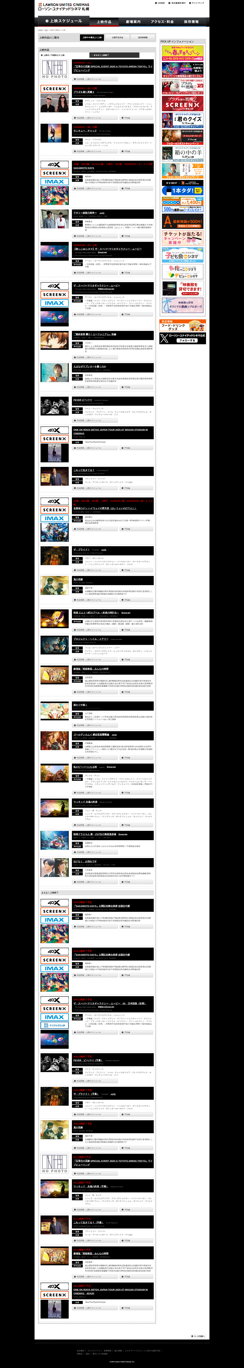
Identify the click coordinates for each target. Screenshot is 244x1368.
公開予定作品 (117, 37)
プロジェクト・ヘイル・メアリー (90, 639)
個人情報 (118, 1351)
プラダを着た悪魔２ (83, 92)
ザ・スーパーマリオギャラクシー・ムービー (96, 285)
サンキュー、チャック (85, 130)
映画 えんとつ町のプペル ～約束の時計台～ (96, 612)
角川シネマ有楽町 (100, 1354)
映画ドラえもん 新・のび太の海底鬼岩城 (94, 834)
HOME (40, 30)
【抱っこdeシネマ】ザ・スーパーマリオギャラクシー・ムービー (107, 249)
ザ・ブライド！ (81, 549)
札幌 (46, 30)
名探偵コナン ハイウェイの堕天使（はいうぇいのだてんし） (105, 508)
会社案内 (80, 1351)
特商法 (79, 1354)
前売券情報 (143, 37)
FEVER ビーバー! (82, 400)
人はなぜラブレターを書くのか (89, 366)
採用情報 (107, 1351)
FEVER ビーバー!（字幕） (88, 1060)
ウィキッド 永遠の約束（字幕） (90, 1186)
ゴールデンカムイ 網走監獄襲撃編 (91, 734)
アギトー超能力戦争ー (85, 212)
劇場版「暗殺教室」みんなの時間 (90, 668)
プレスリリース (94, 1351)
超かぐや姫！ (80, 704)
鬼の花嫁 (78, 579)
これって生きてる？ (83, 470)
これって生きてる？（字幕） (88, 1222)
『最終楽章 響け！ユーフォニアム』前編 (94, 334)
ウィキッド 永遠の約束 (85, 801)
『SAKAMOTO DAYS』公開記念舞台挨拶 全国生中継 (101, 906)
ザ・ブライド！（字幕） (86, 1094)
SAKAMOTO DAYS (83, 168)
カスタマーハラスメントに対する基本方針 (142, 1351)
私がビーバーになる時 (85, 767)
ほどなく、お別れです (85, 861)
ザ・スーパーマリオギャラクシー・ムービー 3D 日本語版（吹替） (109, 1003)
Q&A (87, 1354)
